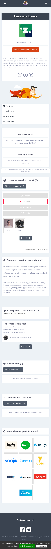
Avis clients (8, 116)
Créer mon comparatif (15, 403)
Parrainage (8, 106)
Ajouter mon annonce (14, 186)
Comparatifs (8, 121)
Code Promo (8, 111)
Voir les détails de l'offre (25, 50)
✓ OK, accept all (27, 546)
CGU (47, 536)
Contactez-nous (30, 170)
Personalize (42, 546)
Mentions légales (36, 536)
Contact (25, 539)
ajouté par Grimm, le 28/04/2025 (17, 337)
